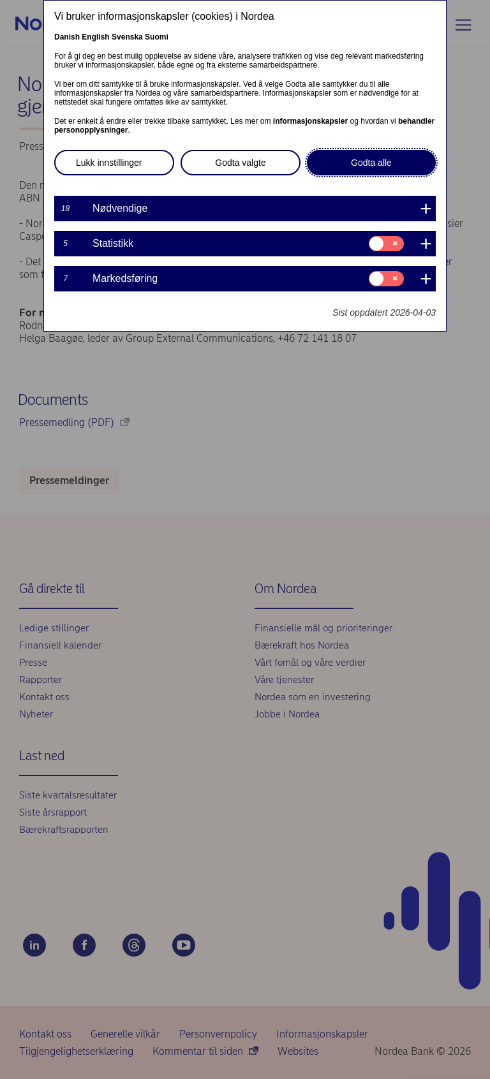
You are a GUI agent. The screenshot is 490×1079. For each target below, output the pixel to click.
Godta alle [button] (371, 163)
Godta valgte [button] (240, 163)
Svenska (127, 37)
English (95, 37)
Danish (67, 37)
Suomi (156, 37)
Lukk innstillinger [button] (109, 163)
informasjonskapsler (310, 121)
